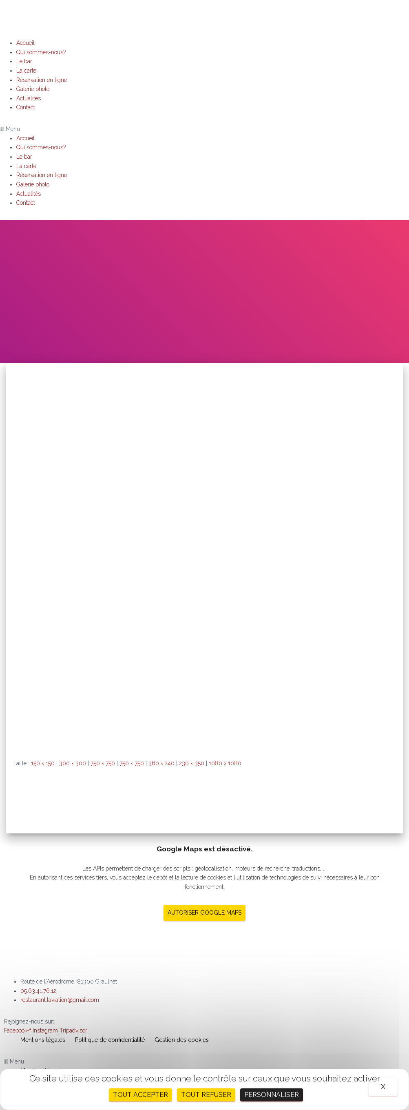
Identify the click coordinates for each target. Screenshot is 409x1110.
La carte (26, 70)
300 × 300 (72, 763)
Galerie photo (32, 89)
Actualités (28, 98)
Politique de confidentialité (110, 1040)
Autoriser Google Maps (204, 912)
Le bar (24, 61)
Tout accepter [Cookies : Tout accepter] (140, 1095)
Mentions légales (42, 1040)
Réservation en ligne (41, 80)
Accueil (25, 43)
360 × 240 (161, 763)
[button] (204, 129)
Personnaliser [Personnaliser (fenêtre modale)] (271, 1095)
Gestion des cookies (182, 1040)
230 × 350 (191, 763)
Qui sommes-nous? (41, 52)
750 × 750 (103, 763)
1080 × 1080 (225, 763)
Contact (25, 107)
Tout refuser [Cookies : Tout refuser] (206, 1095)
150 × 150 (43, 763)
